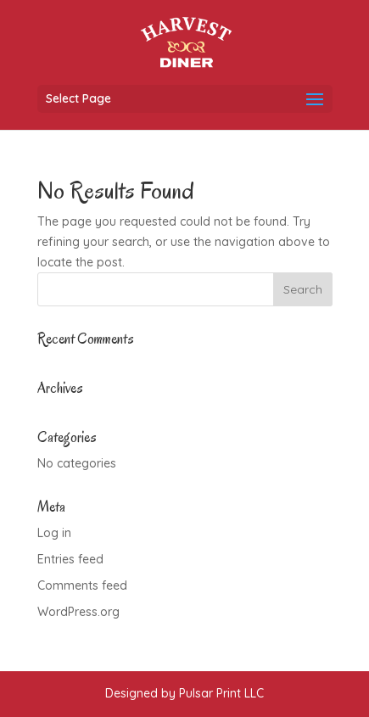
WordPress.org (78, 611)
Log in (54, 533)
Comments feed (82, 585)
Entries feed (70, 559)
